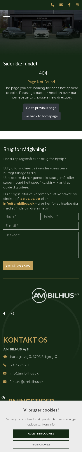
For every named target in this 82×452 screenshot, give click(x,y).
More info (48, 424)
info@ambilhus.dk (18, 204)
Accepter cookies (41, 433)
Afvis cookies (41, 444)
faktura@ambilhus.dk (23, 382)
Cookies (3, 397)
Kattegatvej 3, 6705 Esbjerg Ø (30, 357)
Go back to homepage (41, 116)
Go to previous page (41, 108)
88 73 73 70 (30, 199)
